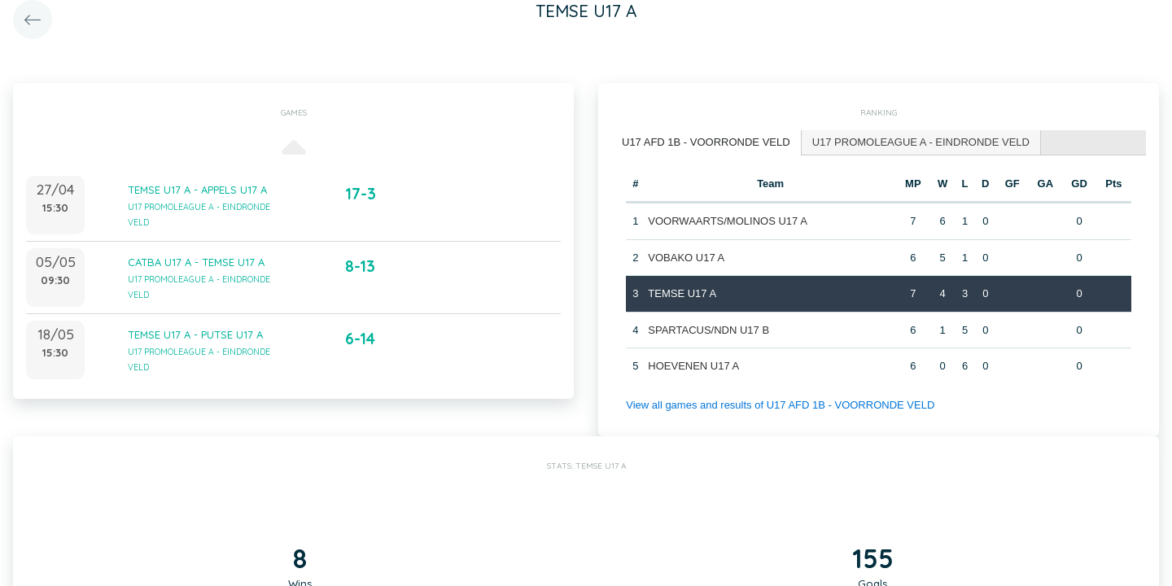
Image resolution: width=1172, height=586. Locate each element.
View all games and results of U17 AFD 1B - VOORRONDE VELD (780, 405)
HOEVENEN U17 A (693, 366)
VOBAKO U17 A (686, 257)
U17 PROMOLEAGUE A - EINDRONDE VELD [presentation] (921, 142)
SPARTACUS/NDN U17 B (708, 330)
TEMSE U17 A (682, 293)
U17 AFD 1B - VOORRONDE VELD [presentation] (706, 142)
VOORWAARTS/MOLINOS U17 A (727, 221)
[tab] (706, 142)
